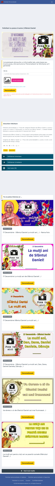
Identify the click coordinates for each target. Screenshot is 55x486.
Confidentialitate (37, 480)
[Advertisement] (27, 16)
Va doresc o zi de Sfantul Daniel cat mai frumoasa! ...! (24, 410)
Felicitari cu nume (18, 480)
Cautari (28, 480)
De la (5, 71)
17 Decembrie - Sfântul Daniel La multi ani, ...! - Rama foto (26, 232)
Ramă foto (12, 150)
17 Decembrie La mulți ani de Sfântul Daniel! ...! (22, 276)
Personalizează (27, 239)
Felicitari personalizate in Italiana (15, 477)
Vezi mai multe (27, 471)
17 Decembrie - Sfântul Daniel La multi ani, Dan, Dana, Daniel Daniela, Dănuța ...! (25, 365)
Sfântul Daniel (30, 28)
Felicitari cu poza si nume (12, 28)
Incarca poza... (17, 80)
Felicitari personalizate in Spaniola (39, 477)
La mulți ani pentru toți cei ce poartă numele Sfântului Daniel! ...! (25, 455)
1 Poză (5, 150)
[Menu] (52, 2)
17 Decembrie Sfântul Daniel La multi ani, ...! (21, 320)
